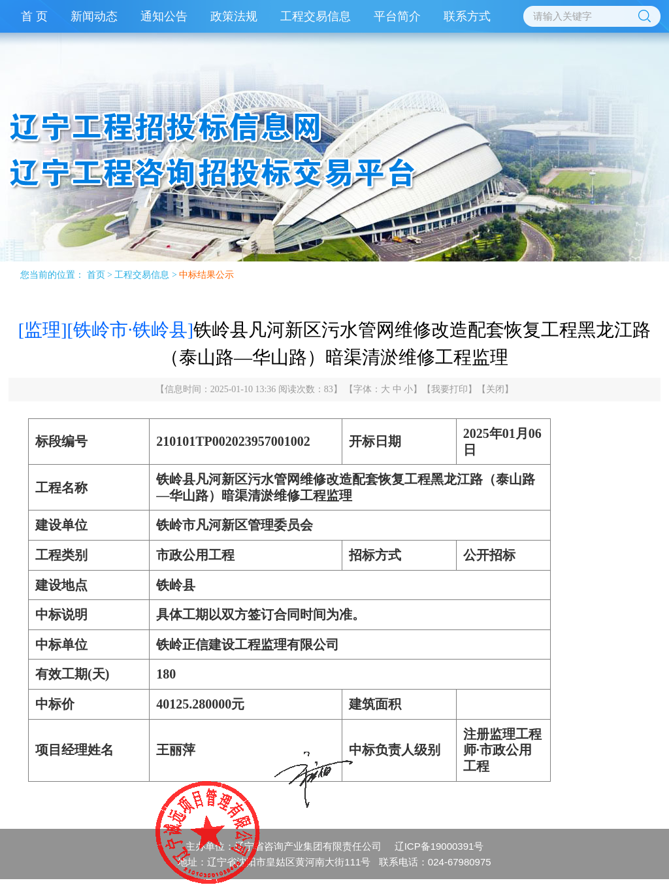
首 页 (34, 16)
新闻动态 (94, 16)
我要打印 (449, 389)
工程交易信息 (315, 16)
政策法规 (233, 16)
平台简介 (397, 16)
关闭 (495, 389)
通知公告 (164, 16)
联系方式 (467, 16)
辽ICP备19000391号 (439, 846)
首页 (96, 275)
